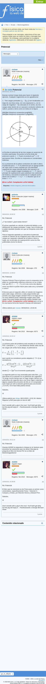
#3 (43, 273)
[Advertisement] (23, 597)
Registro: (15, 84)
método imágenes (15, 185)
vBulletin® (42, 680)
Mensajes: (30, 84)
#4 (43, 336)
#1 (43, 89)
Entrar (39, 1)
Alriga (17, 398)
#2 (43, 214)
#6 (43, 482)
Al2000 (14, 316)
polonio (15, 195)
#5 (43, 440)
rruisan (15, 69)
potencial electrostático (28, 185)
